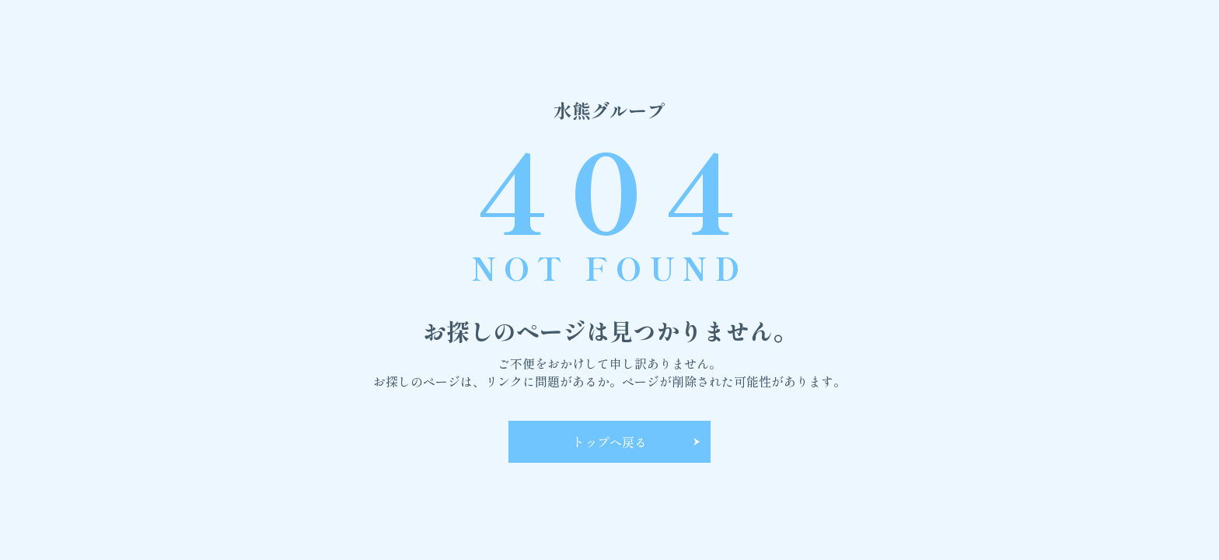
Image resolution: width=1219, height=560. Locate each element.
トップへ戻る (609, 441)
